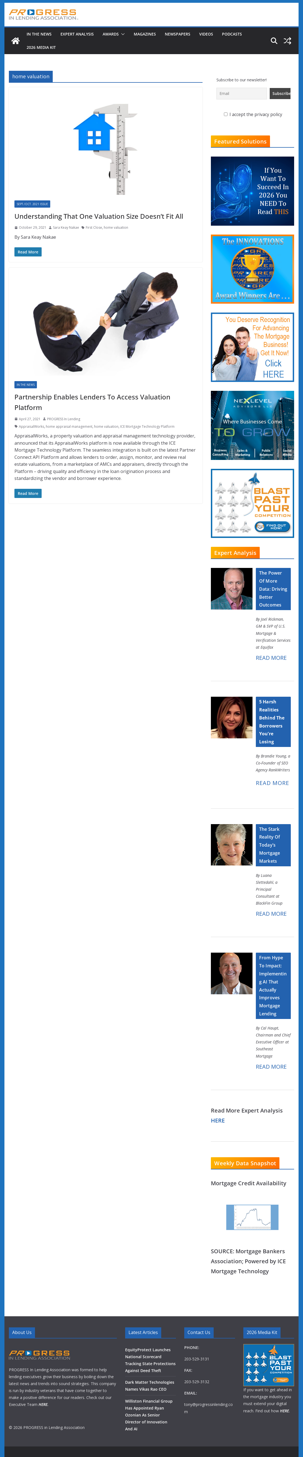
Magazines (145, 34)
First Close (94, 227)
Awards (111, 34)
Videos (206, 34)
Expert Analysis (77, 34)
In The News (39, 34)
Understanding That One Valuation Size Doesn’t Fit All (98, 216)
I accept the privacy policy (253, 114)
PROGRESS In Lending (63, 419)
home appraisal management (69, 426)
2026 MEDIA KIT (41, 47)
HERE (218, 1120)
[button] (122, 34)
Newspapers (177, 34)
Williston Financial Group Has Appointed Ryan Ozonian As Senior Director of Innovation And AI (149, 1415)
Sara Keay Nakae (66, 227)
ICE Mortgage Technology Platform (147, 426)
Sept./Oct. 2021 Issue (32, 204)
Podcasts (232, 34)
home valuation (116, 227)
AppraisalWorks (31, 426)
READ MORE (271, 657)
